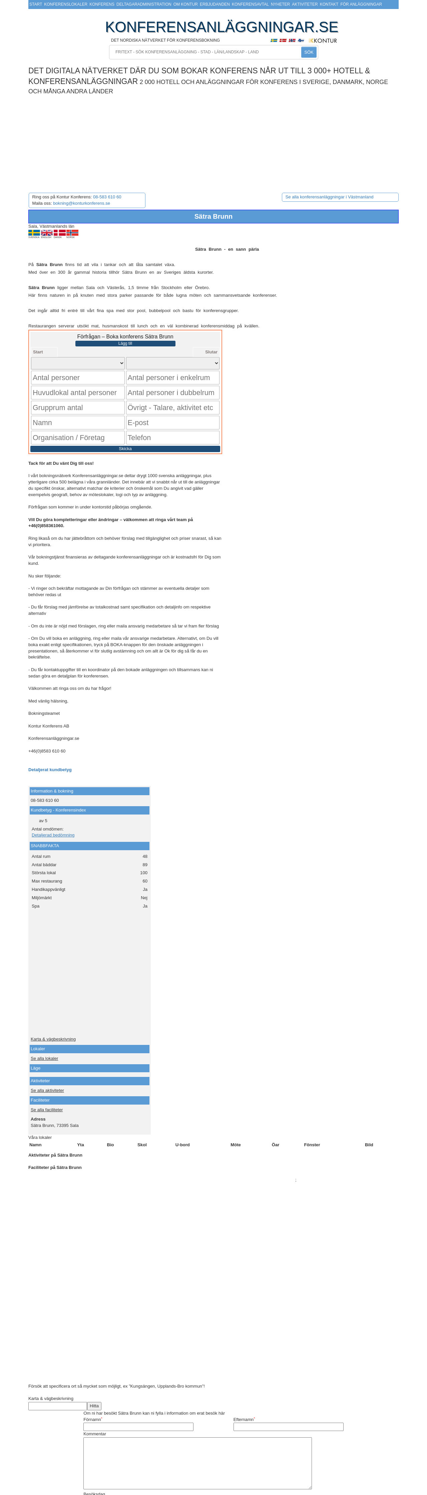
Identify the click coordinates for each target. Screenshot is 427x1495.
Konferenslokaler (65, 4)
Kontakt (329, 4)
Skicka (125, 424)
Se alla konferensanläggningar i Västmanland (330, 196)
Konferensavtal (250, 4)
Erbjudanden (215, 4)
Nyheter (280, 4)
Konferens (101, 4)
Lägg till (125, 343)
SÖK (308, 52)
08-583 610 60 (107, 196)
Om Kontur (185, 4)
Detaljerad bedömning (53, 811)
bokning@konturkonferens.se (81, 203)
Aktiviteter (305, 4)
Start (35, 4)
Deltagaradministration (143, 4)
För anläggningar (361, 4)
